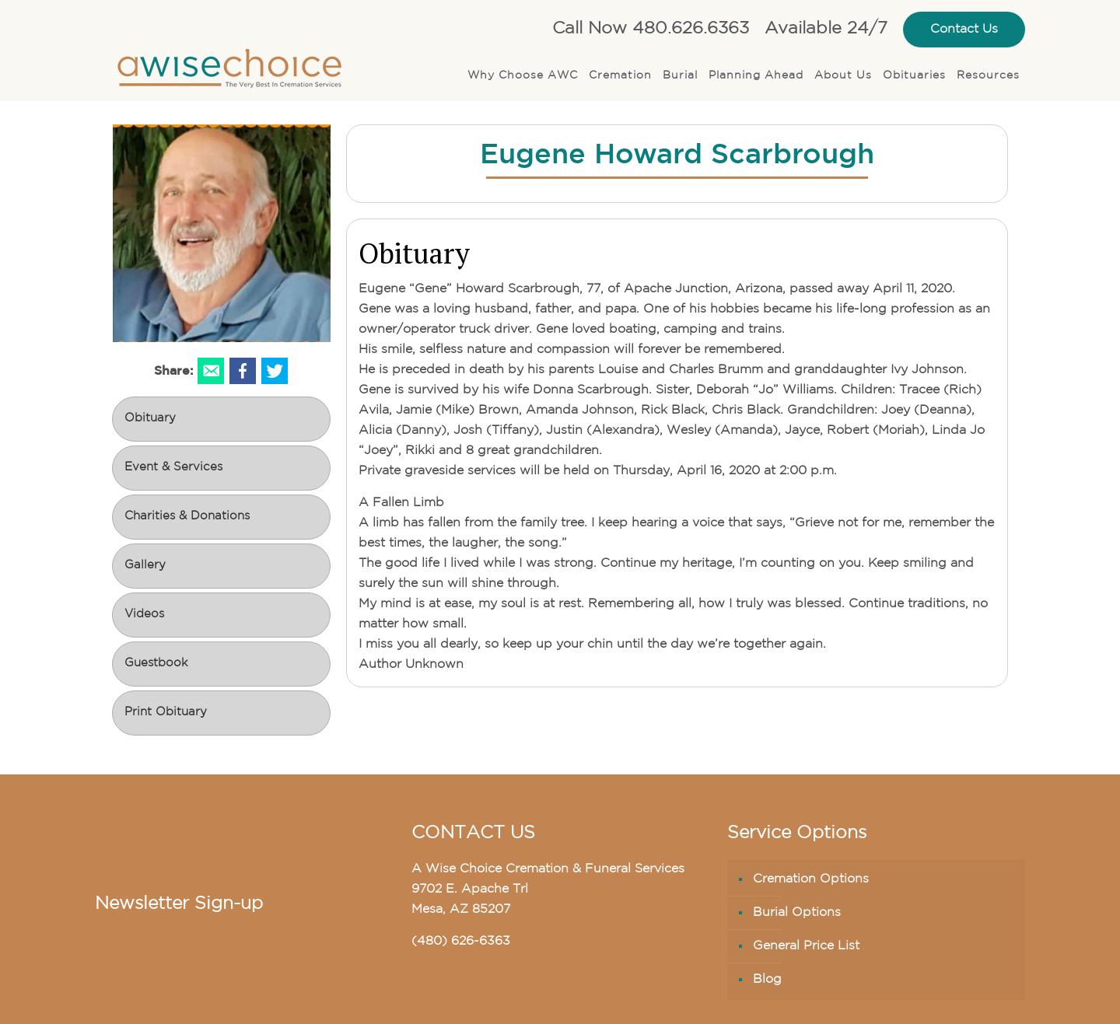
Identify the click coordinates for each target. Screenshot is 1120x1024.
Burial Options (797, 913)
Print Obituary (165, 712)
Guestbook (155, 663)
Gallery (145, 565)
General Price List (806, 946)
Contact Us (964, 29)
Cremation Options (811, 879)
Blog (767, 979)
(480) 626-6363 (460, 941)
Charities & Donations (187, 516)
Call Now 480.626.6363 (650, 29)
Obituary (150, 419)
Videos (144, 614)
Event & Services (173, 468)
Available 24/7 (826, 29)
